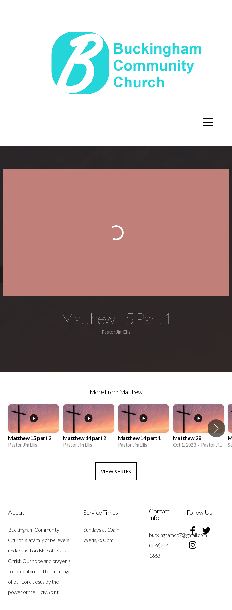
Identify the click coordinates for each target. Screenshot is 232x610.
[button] (216, 428)
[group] (33, 428)
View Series (116, 471)
